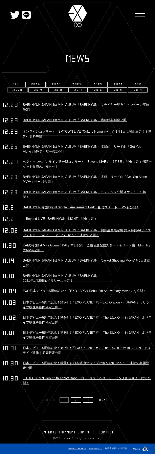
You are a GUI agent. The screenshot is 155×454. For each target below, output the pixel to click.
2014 (138, 89)
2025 (56, 84)
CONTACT (106, 432)
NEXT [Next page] (103, 399)
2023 (98, 84)
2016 (98, 89)
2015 (118, 89)
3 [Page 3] (88, 399)
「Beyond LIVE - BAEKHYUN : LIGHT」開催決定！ (60, 218)
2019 (38, 89)
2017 (78, 89)
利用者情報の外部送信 (116, 448)
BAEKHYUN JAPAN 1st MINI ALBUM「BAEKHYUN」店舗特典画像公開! (75, 120)
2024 (77, 84)
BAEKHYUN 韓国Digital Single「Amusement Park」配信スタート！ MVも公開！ (81, 207)
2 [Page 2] (76, 399)
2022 (118, 84)
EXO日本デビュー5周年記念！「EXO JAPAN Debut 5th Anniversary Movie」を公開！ (84, 291)
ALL (16, 84)
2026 (36, 84)
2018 (58, 89)
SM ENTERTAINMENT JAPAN (65, 432)
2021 (139, 84)
